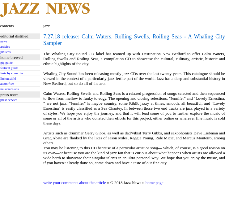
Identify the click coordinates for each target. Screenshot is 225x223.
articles (5, 46)
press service (8, 100)
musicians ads (9, 89)
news (3, 41)
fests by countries (11, 73)
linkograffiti (8, 78)
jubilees (5, 52)
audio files (7, 83)
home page (154, 182)
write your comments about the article (74, 182)
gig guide (6, 62)
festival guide (9, 68)
